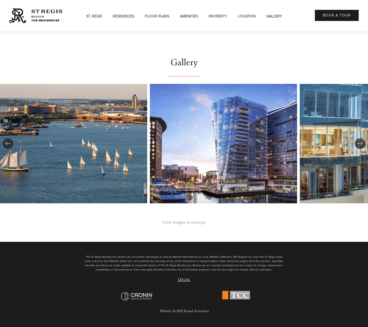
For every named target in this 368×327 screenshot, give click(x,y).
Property (218, 16)
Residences (123, 16)
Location (247, 16)
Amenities (189, 16)
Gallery (274, 16)
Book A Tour (337, 15)
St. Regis (94, 16)
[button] (8, 143)
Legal (184, 280)
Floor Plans (157, 16)
